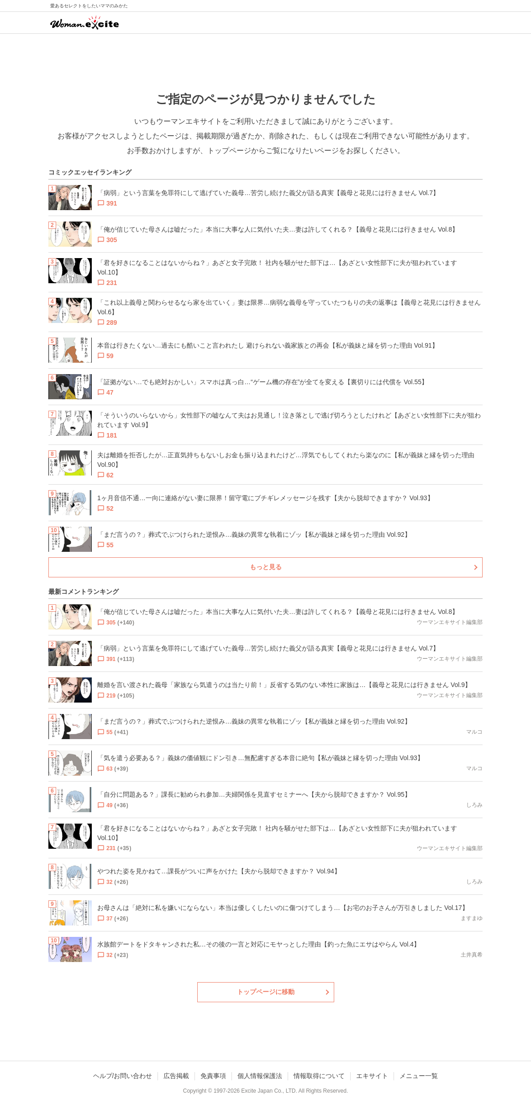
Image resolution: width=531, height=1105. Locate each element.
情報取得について (319, 1075)
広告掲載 (176, 1075)
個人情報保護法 (259, 1075)
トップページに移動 (265, 991)
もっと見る (266, 567)
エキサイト (372, 1075)
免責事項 (213, 1075)
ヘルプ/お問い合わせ (122, 1075)
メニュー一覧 (419, 1075)
